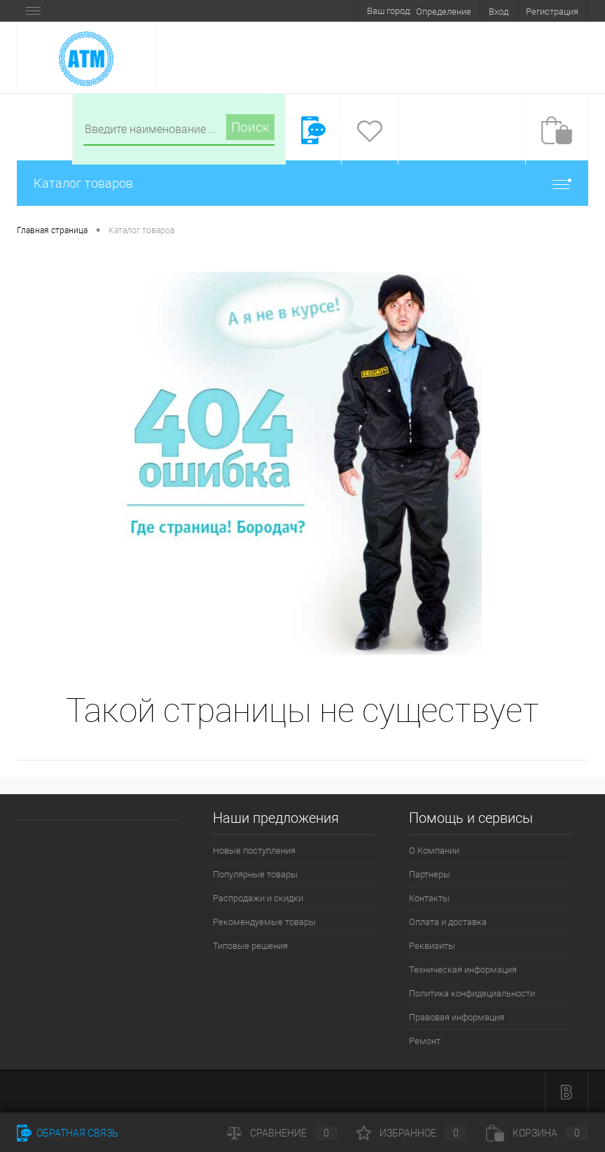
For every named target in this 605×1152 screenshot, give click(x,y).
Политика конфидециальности (472, 993)
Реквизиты (432, 946)
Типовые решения (250, 946)
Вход (498, 11)
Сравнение (282, 1133)
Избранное (411, 1133)
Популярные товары (255, 874)
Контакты (429, 898)
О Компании (434, 850)
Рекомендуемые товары (264, 922)
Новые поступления (254, 850)
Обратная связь (67, 1133)
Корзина (537, 1133)
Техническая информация (463, 969)
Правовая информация (456, 1017)
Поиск (250, 127)
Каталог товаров (302, 183)
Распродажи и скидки (258, 898)
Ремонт (424, 1041)
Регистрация (552, 11)
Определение (443, 11)
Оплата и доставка (448, 922)
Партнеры (429, 874)
